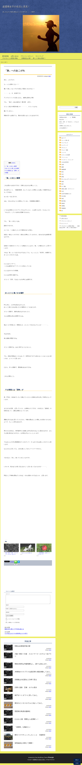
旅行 (50, 76)
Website (7, 614)
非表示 (13, 162)
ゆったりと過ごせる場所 (12, 168)
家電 (63, 176)
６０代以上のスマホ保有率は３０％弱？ (16, 635)
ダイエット (64, 147)
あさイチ (64, 137)
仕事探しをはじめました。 (65, 125)
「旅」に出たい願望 (11, 166)
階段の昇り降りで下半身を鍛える (14, 631)
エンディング (65, 145)
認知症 (63, 203)
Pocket (12, 562)
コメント (8, 593)
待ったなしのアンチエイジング (69, 179)
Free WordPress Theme (44, 759)
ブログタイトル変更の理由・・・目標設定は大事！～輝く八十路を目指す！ (24, 58)
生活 (63, 191)
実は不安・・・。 (63, 119)
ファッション (65, 157)
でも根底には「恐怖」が (12, 170)
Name (7, 606)
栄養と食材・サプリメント (68, 188)
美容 (63, 198)
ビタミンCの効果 (66, 154)
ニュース (64, 152)
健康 (63, 167)
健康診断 (64, 169)
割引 (63, 171)
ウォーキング (65, 142)
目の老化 (64, 196)
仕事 (63, 164)
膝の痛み (64, 201)
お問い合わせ (14, 56)
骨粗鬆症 (64, 208)
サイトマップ (39, 56)
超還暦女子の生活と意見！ (16, 6)
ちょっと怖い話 (65, 140)
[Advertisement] (28, 130)
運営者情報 (5, 56)
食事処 (63, 205)
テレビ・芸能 (65, 150)
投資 (63, 181)
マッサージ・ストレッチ (67, 159)
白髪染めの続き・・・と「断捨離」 (68, 117)
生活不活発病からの (66, 193)
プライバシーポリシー (27, 56)
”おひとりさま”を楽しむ (26, 552)
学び (63, 174)
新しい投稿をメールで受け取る (13, 624)
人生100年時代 (65, 162)
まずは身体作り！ (63, 128)
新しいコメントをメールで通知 (13, 620)
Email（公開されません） (12, 610)
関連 (6, 172)
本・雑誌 (64, 186)
